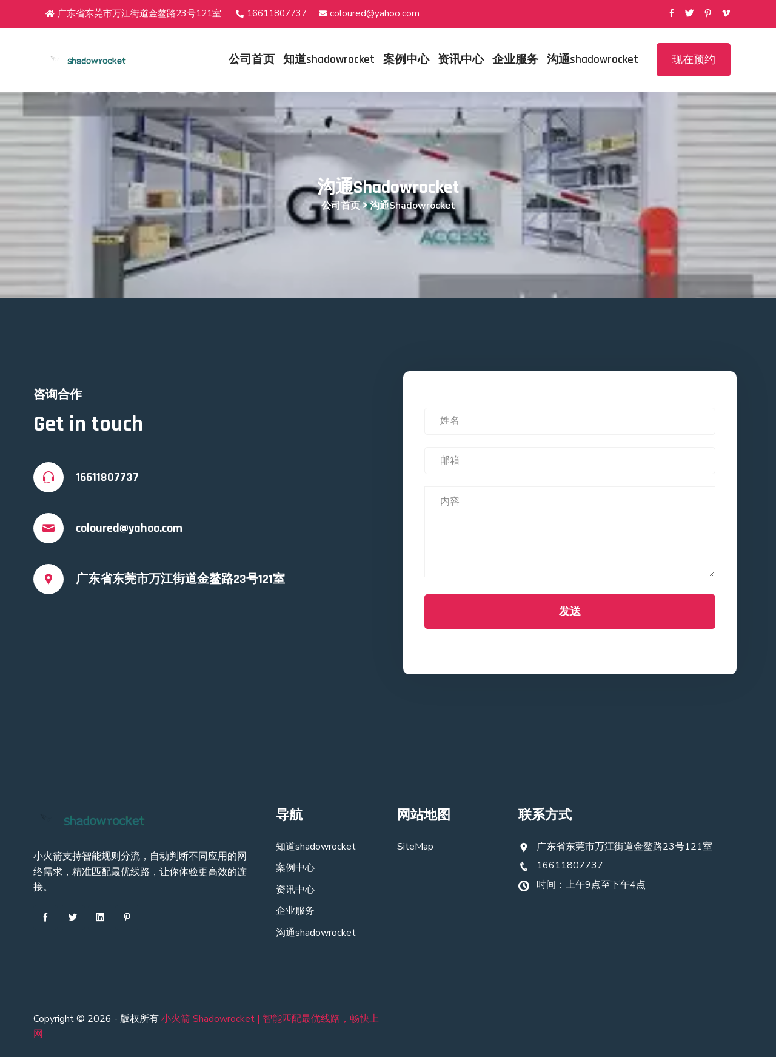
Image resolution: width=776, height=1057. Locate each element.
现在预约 (693, 59)
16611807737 (271, 13)
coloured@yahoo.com (369, 13)
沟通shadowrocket (592, 59)
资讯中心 (461, 59)
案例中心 (406, 59)
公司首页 (252, 59)
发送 (570, 611)
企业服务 (515, 59)
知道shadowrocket (329, 59)
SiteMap (415, 846)
